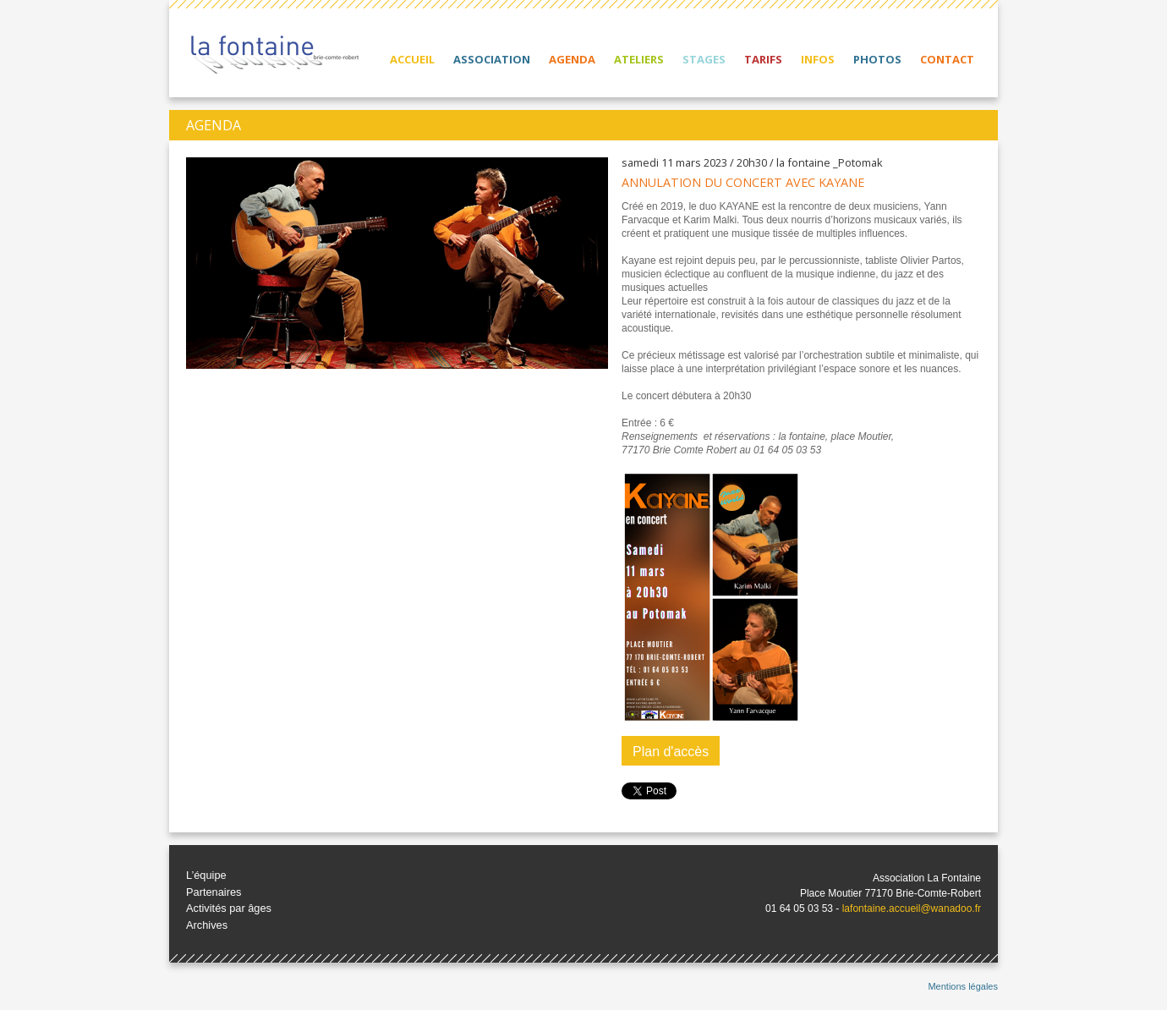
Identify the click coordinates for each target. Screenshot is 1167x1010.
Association (491, 59)
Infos (818, 59)
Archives (206, 925)
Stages (704, 59)
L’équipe (206, 875)
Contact (947, 59)
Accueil (412, 59)
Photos (877, 59)
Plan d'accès (671, 751)
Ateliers (639, 59)
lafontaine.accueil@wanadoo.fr (911, 908)
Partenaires (213, 892)
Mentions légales (963, 986)
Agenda (572, 59)
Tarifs (763, 59)
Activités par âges (228, 908)
